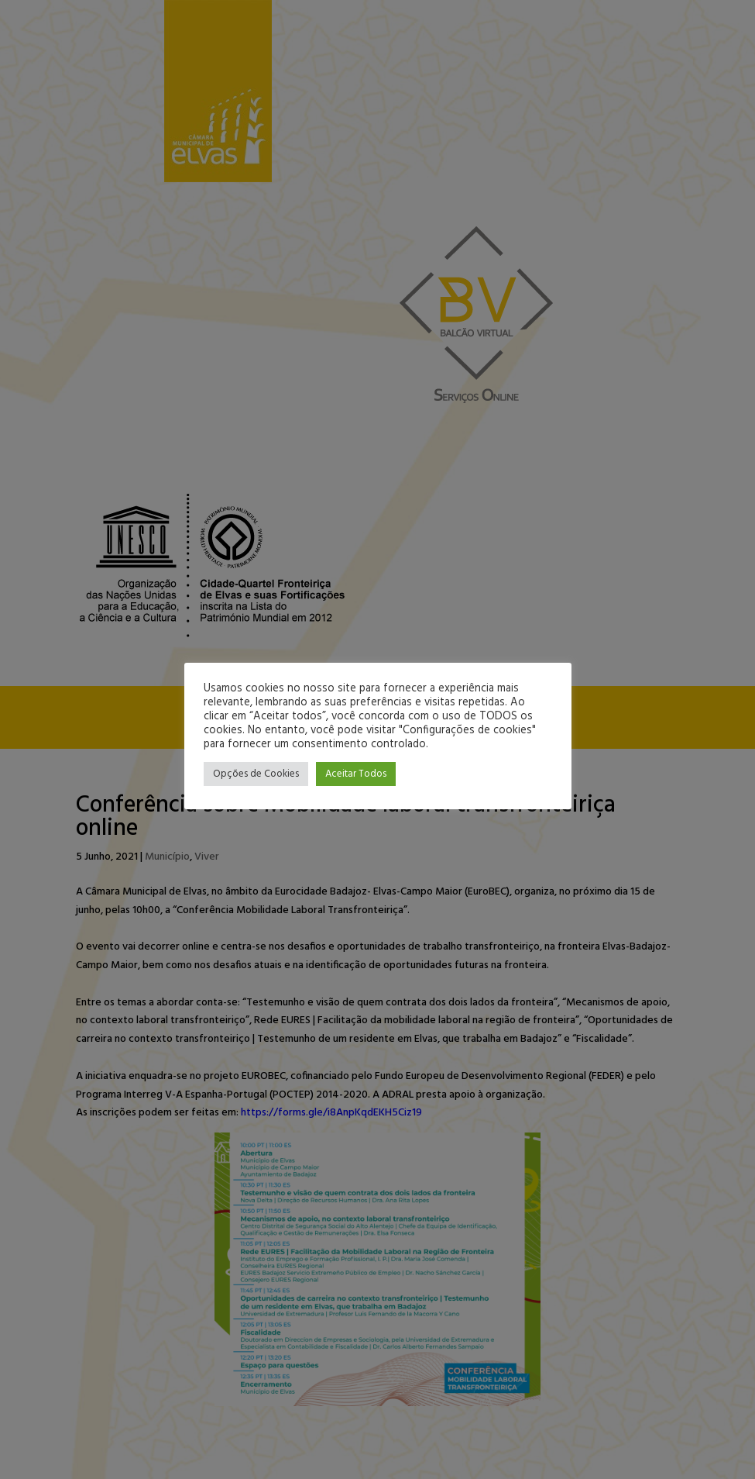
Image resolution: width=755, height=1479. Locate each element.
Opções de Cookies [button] (256, 774)
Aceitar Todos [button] (355, 774)
